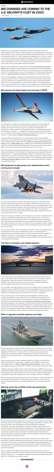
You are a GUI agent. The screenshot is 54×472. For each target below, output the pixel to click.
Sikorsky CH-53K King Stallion (11, 159)
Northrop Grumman (49, 273)
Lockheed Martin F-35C (16, 143)
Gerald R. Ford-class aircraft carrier (27, 135)
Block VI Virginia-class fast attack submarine (28, 364)
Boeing (51, 120)
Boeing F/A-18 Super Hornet (34, 141)
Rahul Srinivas (5, 15)
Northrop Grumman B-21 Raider (16, 74)
